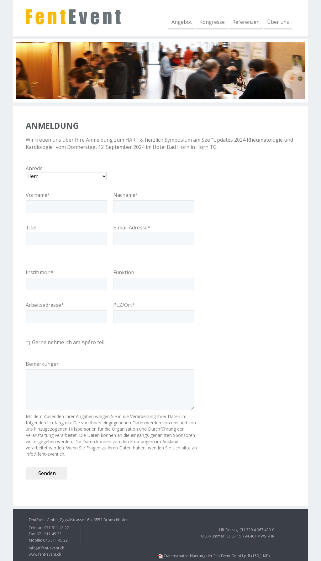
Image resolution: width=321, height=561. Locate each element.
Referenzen (246, 22)
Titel (31, 227)
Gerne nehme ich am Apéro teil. (68, 342)
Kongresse (212, 22)
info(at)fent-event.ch (46, 548)
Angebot (181, 22)
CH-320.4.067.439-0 (256, 529)
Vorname (38, 194)
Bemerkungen (43, 363)
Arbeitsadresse (45, 304)
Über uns (278, 22)
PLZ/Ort (124, 304)
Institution (39, 272)
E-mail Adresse (131, 227)
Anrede (34, 168)
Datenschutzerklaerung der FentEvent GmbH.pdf (217, 555)
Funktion (123, 272)
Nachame (125, 194)
